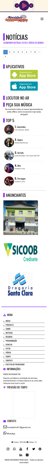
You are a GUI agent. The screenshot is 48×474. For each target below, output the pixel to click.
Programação (11, 340)
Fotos (8, 348)
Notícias (9, 332)
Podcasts (10, 324)
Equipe (8, 356)
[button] (42, 18)
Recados (9, 336)
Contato (9, 360)
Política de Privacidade (15, 364)
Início (8, 320)
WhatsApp (11, 434)
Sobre (8, 328)
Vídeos (8, 352)
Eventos (9, 344)
